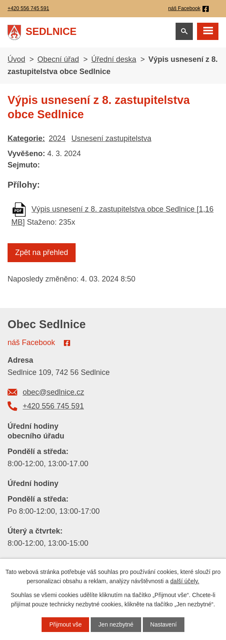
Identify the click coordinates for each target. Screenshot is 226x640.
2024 (57, 138)
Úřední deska (113, 59)
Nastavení (163, 624)
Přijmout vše (65, 624)
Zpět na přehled (41, 252)
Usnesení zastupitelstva (111, 138)
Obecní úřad (58, 59)
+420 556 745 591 (53, 406)
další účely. (184, 581)
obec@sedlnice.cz (53, 392)
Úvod (16, 59)
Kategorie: (26, 138)
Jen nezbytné (115, 624)
